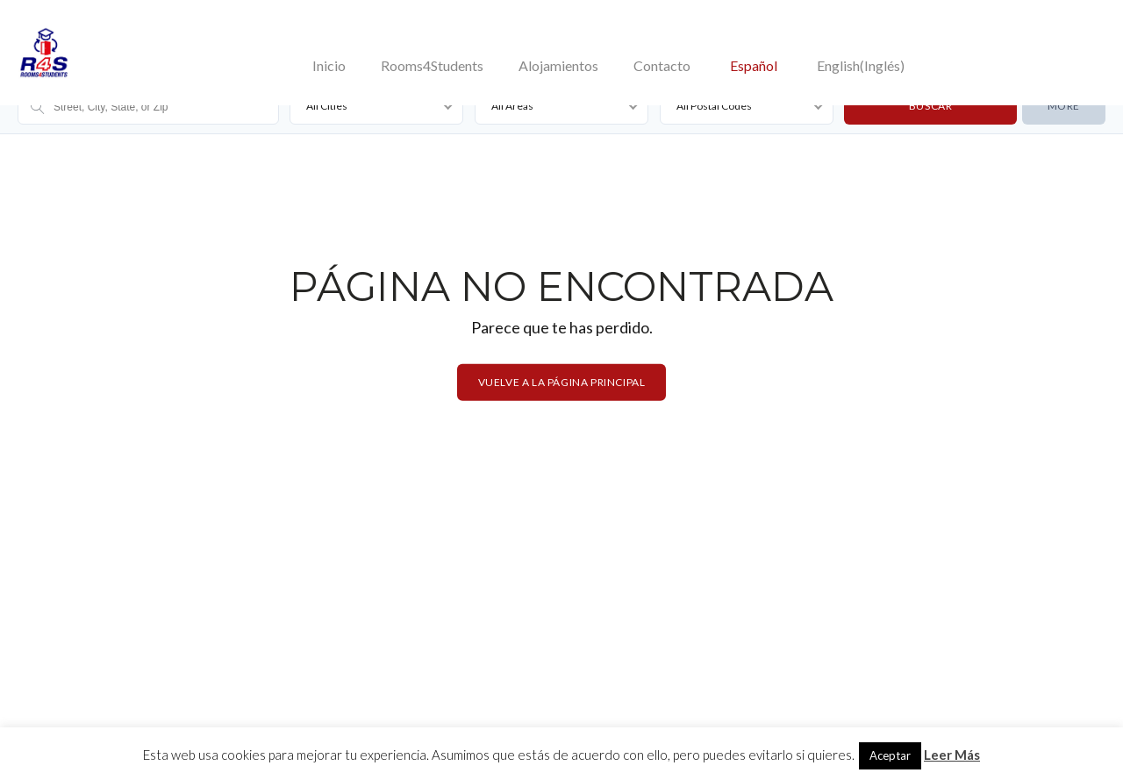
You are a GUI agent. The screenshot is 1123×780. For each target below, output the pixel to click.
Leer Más (952, 754)
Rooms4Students (432, 65)
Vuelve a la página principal (562, 381)
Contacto (661, 65)
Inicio (329, 65)
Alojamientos (558, 65)
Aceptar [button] (890, 755)
